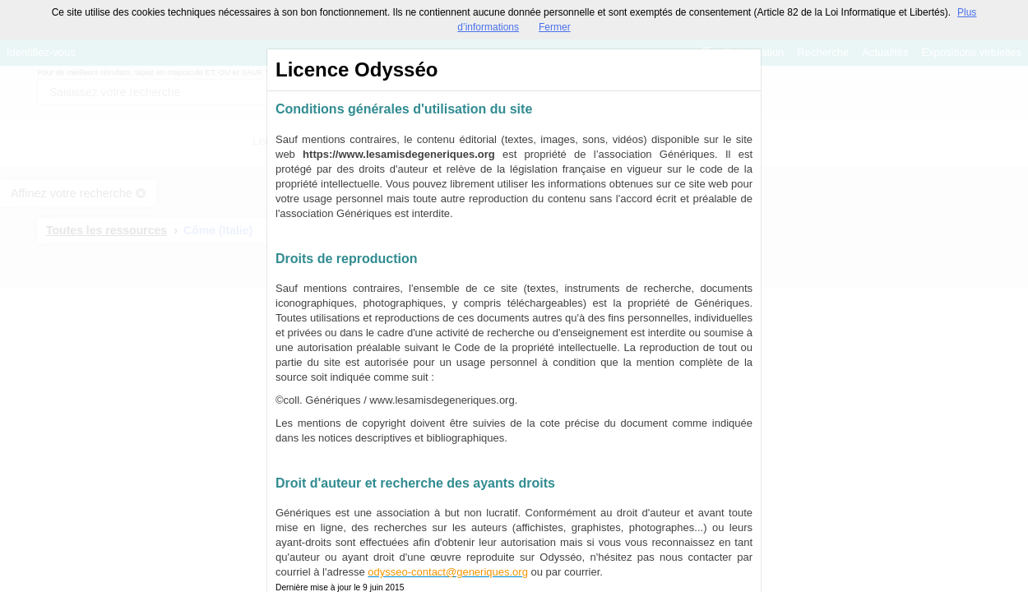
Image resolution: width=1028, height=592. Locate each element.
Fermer (555, 27)
